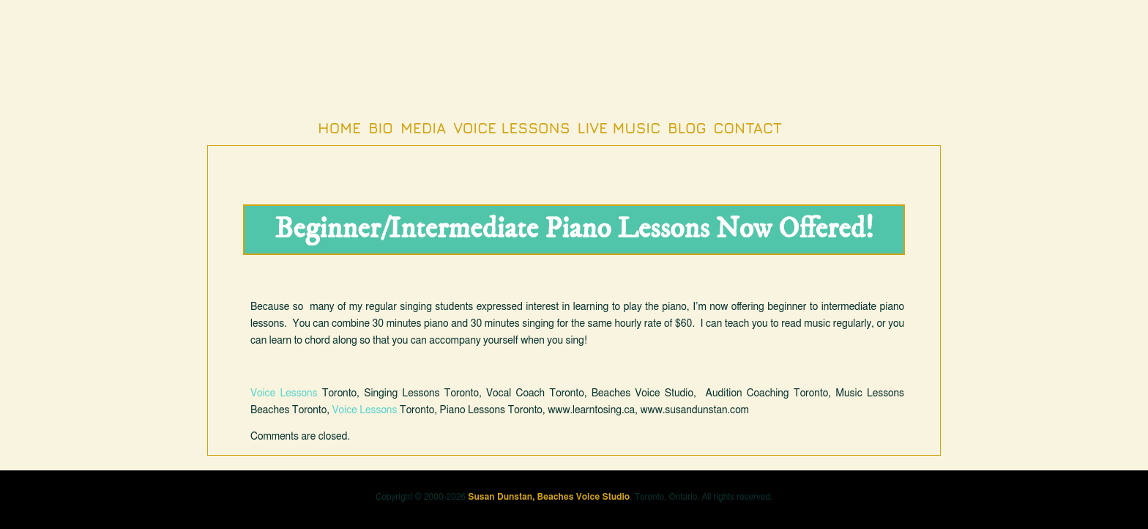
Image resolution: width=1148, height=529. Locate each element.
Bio (380, 127)
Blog (687, 127)
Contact (748, 127)
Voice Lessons (511, 127)
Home (339, 127)
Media (423, 127)
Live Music (619, 127)
